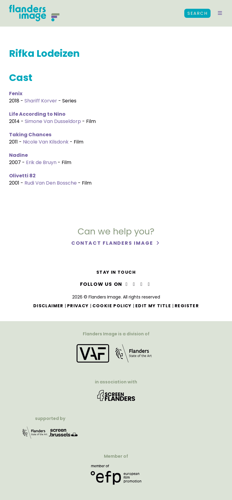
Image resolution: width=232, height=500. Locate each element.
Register (187, 306)
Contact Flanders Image (112, 243)
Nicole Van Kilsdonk (46, 141)
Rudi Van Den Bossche (50, 182)
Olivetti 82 (22, 175)
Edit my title (153, 306)
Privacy (78, 306)
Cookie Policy (112, 306)
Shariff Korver (40, 100)
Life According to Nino (37, 114)
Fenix (15, 93)
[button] (220, 13)
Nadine (18, 155)
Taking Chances (30, 134)
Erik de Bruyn (41, 162)
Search (197, 13)
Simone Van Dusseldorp (53, 121)
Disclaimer (48, 306)
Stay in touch (116, 272)
